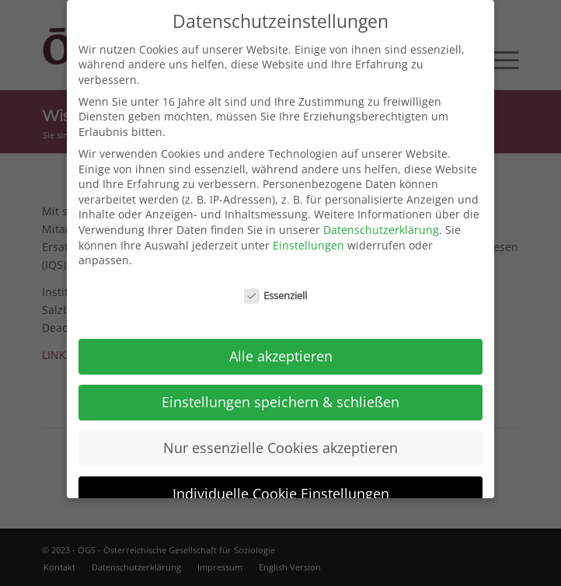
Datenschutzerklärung (381, 223)
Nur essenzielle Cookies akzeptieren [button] (280, 440)
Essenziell (276, 289)
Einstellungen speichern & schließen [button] (280, 394)
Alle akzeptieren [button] (281, 349)
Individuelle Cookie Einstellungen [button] (280, 486)
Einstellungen (308, 238)
